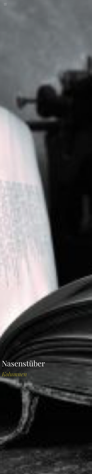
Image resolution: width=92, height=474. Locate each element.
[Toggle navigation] (5, 4)
